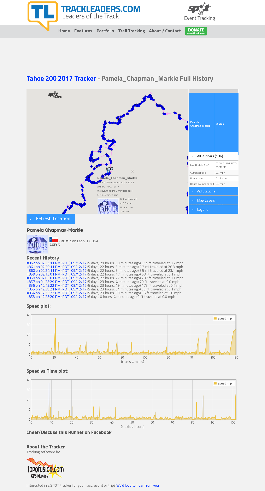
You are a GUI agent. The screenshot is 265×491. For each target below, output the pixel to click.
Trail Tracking (131, 30)
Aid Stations (206, 191)
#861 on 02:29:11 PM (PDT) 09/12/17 (56, 266)
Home (64, 30)
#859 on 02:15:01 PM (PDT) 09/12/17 (56, 274)
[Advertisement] (132, 50)
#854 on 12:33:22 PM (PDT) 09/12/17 (56, 293)
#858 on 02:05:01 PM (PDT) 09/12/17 (56, 278)
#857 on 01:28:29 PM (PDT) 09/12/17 (56, 281)
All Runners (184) (210, 156)
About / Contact (165, 30)
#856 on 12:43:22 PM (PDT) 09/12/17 (56, 285)
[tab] (213, 156)
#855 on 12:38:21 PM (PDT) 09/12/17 (56, 289)
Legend (202, 209)
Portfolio (105, 30)
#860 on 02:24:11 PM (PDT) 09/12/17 (56, 270)
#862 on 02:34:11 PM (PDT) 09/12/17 (56, 263)
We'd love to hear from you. (137, 485)
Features (83, 30)
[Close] (132, 171)
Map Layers (206, 200)
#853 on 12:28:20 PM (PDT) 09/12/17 (56, 296)
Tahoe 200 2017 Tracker (61, 78)
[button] (50, 219)
